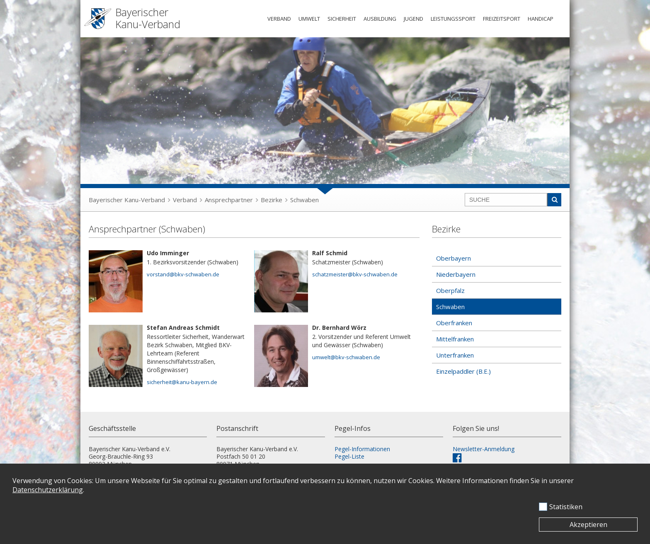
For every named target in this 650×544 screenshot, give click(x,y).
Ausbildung (380, 18)
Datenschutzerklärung (47, 489)
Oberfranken (454, 323)
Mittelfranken (455, 339)
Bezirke (271, 200)
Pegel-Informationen (362, 449)
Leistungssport (453, 18)
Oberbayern (453, 258)
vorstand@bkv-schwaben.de (183, 274)
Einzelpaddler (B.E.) (463, 371)
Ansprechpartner (229, 200)
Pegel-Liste (349, 456)
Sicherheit (341, 18)
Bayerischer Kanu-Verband (127, 200)
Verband (279, 18)
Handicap (540, 18)
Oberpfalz (450, 290)
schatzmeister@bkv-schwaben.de (355, 274)
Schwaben (304, 200)
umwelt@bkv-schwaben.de (346, 357)
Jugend (413, 18)
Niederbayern (455, 274)
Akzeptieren (588, 524)
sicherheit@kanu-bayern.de (182, 382)
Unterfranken (455, 355)
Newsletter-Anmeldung (483, 449)
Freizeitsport (501, 18)
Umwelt (309, 18)
